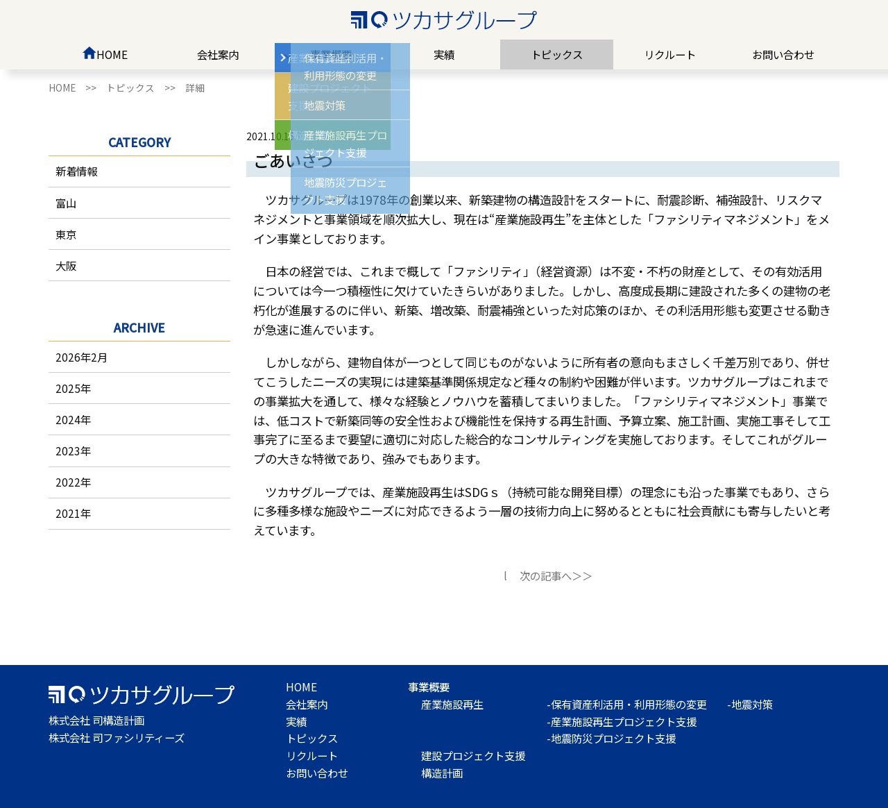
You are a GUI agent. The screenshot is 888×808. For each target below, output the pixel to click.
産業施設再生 (452, 704)
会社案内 (218, 54)
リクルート (670, 54)
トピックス (557, 54)
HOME (105, 54)
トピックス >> (145, 87)
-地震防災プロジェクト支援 (611, 738)
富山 (66, 202)
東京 (66, 234)
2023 (68, 450)
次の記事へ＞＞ (556, 575)
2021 (68, 513)
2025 (68, 388)
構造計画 (442, 772)
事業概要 (331, 54)
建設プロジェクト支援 (473, 755)
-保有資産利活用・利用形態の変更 (627, 704)
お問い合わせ (783, 54)
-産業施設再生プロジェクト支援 (622, 721)
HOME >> (77, 87)
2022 (68, 481)
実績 (444, 54)
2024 (68, 419)
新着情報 (76, 170)
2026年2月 (82, 356)
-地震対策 (750, 704)
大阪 (66, 265)
